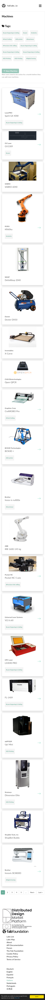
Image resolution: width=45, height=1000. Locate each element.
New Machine (10, 71)
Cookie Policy (12, 954)
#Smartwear (30, 39)
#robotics (34, 33)
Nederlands (11, 983)
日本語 (9, 989)
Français (10, 977)
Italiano (10, 980)
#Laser (25, 33)
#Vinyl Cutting (7, 39)
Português (11, 986)
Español (10, 974)
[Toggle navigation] (40, 5)
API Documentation (15, 945)
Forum (9, 948)
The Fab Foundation (15, 951)
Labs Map (11, 939)
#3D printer (19, 39)
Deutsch (10, 969)
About (9, 942)
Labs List (10, 936)
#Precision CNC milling (10, 45)
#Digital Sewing (31, 58)
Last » (40, 892)
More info (17, 998)
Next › (32, 892)
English (10, 972)
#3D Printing (7, 58)
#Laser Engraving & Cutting (11, 33)
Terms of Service (13, 959)
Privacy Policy (12, 956)
